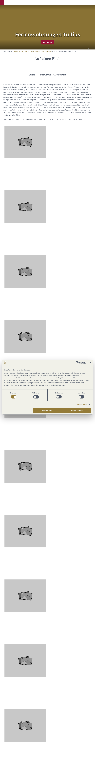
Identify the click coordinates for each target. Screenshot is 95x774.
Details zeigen (82, 404)
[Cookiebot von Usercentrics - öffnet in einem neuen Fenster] (77, 362)
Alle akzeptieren (77, 410)
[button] (2, 2)
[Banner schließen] (90, 362)
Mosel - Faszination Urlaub (22, 51)
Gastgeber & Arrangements (42, 51)
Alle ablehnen (47, 410)
